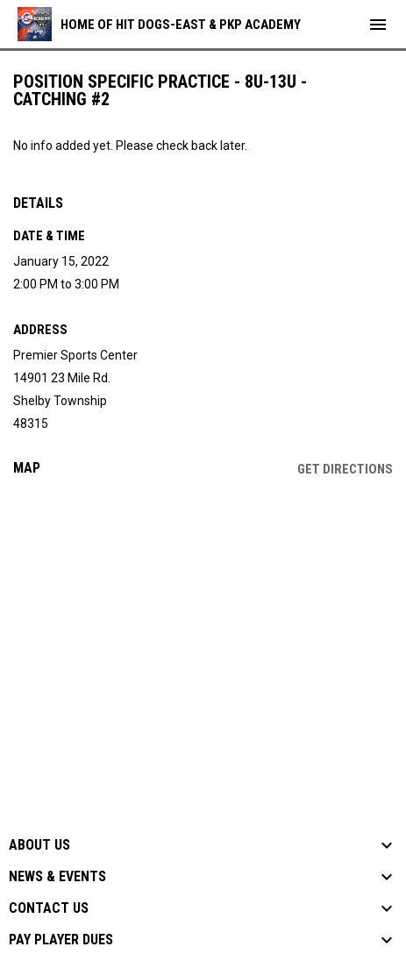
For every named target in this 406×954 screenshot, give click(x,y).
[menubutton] (377, 24)
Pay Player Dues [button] (61, 940)
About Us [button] (39, 845)
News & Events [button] (57, 877)
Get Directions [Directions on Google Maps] (345, 469)
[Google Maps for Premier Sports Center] (203, 624)
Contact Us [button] (49, 908)
